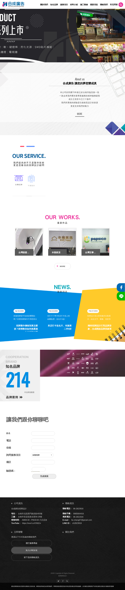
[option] (62, 35)
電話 (8, 440)
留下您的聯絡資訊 (31, 557)
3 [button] (4, 19)
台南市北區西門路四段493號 (30, 514)
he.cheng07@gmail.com (81, 520)
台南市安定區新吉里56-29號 (30, 517)
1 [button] (4, 13)
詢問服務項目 (13, 455)
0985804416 (78, 514)
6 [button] (4, 29)
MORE (79, 113)
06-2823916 (78, 509)
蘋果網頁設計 (62, 576)
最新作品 (62, 223)
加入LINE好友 (32, 550)
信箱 (8, 447)
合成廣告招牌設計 (19, 509)
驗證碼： (11, 471)
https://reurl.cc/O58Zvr (31, 523)
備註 (8, 462)
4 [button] (4, 22)
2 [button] (4, 16)
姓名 (8, 433)
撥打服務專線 (31, 543)
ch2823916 (77, 523)
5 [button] (4, 26)
